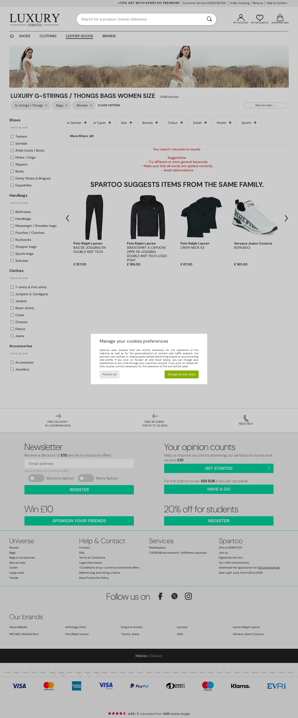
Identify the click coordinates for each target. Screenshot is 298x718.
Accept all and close (182, 374)
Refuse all (109, 374)
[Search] (209, 19)
